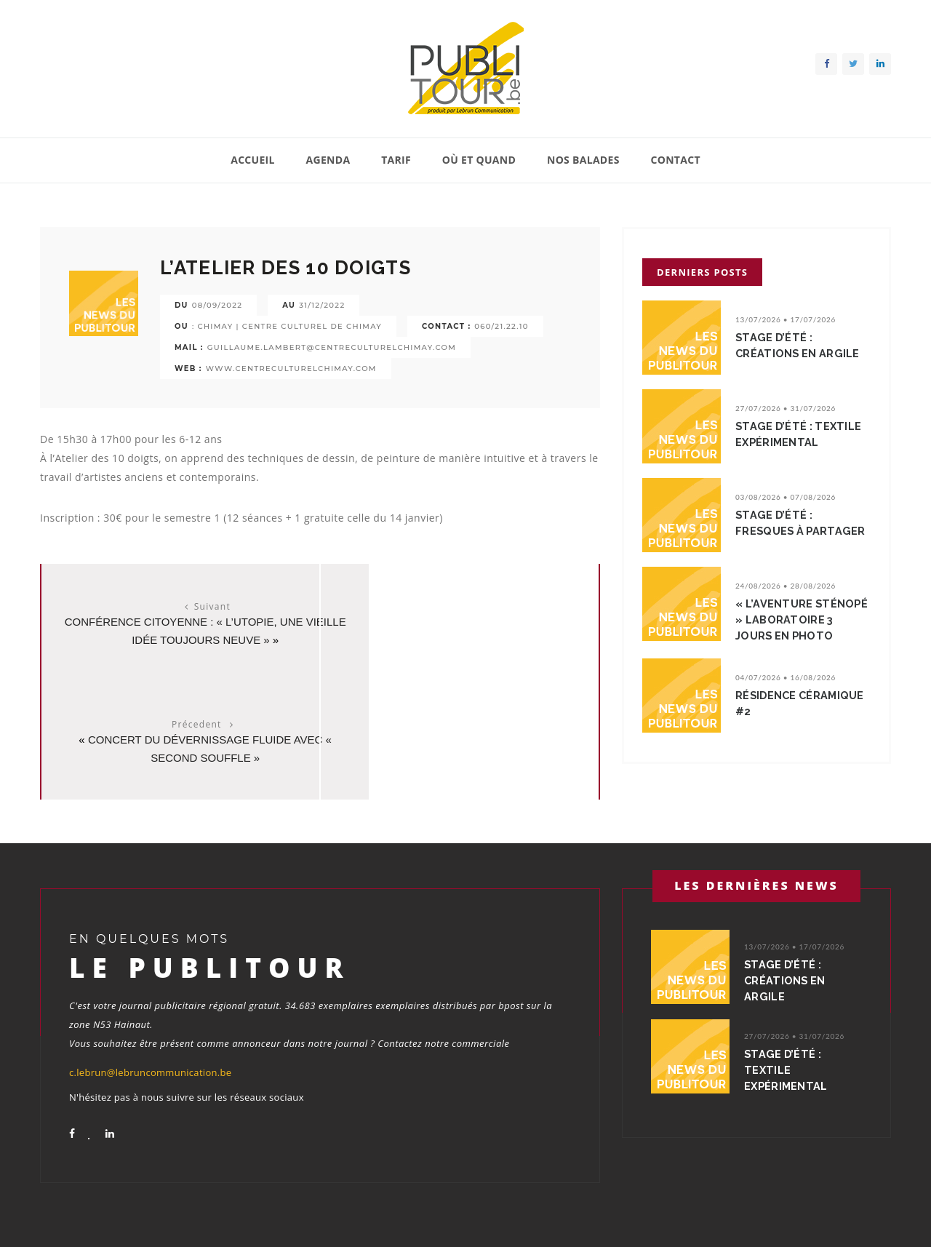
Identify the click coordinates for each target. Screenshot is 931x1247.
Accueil (253, 160)
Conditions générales (846, 1217)
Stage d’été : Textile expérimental (800, 434)
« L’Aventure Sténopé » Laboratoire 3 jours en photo (803, 619)
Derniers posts (702, 272)
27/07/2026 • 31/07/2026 (785, 408)
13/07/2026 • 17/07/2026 (785, 319)
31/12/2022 (322, 305)
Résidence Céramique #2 (801, 703)
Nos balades (583, 160)
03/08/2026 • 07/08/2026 (785, 497)
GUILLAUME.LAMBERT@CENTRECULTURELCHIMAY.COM (331, 347)
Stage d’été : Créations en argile (799, 345)
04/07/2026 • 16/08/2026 (785, 677)
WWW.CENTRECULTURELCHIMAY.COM (291, 368)
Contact (675, 160)
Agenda (328, 160)
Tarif (396, 160)
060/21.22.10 (501, 326)
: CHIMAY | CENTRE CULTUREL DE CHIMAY (287, 326)
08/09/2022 (217, 305)
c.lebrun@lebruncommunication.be (150, 1034)
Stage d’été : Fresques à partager (802, 523)
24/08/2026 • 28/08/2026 (785, 585)
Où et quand (479, 160)
